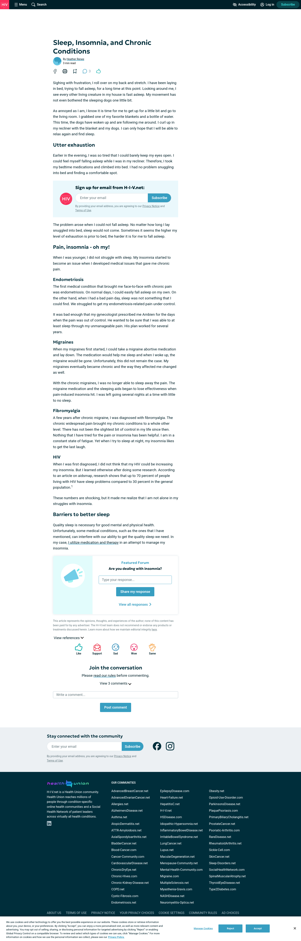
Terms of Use (83, 210)
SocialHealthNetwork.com (227, 870)
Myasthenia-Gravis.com (176, 889)
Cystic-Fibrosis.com (124, 896)
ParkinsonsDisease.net (224, 804)
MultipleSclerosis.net (174, 883)
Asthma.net (119, 817)
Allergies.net (119, 804)
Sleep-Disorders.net (222, 863)
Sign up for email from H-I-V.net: (110, 187)
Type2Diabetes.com (222, 889)
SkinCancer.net (219, 856)
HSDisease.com (171, 817)
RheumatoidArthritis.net (225, 843)
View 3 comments (115, 683)
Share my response (135, 592)
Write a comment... (70, 695)
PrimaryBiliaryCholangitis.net (229, 817)
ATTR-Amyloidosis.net (126, 830)
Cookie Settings (171, 913)
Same (150, 649)
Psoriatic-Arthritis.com (224, 830)
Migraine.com (169, 876)
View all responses (135, 604)
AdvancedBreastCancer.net (129, 791)
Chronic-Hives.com (124, 876)
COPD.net (117, 889)
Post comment (115, 707)
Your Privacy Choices (137, 913)
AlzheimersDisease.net (127, 810)
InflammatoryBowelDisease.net (181, 830)
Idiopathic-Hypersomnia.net (179, 824)
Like (77, 649)
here (154, 629)
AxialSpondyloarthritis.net (128, 837)
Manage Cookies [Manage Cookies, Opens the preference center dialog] (203, 928)
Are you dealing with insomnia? (135, 568)
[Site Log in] (267, 4)
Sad (113, 649)
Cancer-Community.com (127, 856)
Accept (258, 928)
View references (69, 638)
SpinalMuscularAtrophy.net (227, 876)
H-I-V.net (166, 810)
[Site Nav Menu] (21, 4)
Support (95, 649)
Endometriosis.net (123, 902)
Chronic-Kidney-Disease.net (130, 883)
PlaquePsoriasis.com (223, 810)
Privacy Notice (151, 206)
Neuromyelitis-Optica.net (177, 902)
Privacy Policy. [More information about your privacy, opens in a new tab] (116, 937)
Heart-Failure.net (171, 797)
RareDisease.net (220, 837)
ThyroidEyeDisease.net (224, 883)
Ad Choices (230, 913)
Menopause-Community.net (179, 863)
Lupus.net (167, 850)
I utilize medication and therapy (93, 542)
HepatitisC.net (169, 804)
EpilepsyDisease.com (174, 791)
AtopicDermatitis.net (125, 824)
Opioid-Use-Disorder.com (226, 797)
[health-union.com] (68, 783)
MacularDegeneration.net (177, 856)
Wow (132, 649)
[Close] (295, 928)
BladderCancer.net (123, 843)
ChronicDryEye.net (123, 870)
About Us (54, 913)
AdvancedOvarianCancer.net (130, 797)
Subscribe (288, 4)
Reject (230, 928)
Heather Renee (75, 59)
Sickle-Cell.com (219, 850)
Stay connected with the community (85, 736)
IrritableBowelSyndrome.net (179, 837)
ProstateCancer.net (222, 824)
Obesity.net (216, 791)
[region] (150, 928)
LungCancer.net (170, 843)
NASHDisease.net (172, 896)
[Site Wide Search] (39, 4)
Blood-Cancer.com (123, 850)
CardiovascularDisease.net (129, 863)
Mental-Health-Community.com (181, 870)
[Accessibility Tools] (244, 4)
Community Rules (203, 913)
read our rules (104, 675)
